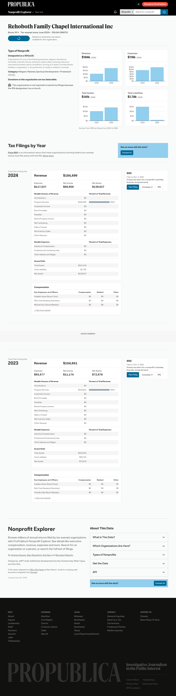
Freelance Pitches (116, 627)
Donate (144, 616)
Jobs (10, 637)
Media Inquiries (115, 630)
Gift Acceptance (133, 688)
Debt (43, 630)
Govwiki (33, 572)
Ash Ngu (46, 555)
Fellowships (14, 641)
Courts (44, 623)
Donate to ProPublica (155, 4)
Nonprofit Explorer (19, 12)
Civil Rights (47, 620)
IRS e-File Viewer (37, 570)
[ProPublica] (21, 4)
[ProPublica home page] (64, 672)
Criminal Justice (49, 627)
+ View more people (42, 310)
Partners (12, 630)
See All (44, 634)
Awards (12, 634)
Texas (77, 630)
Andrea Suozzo (18, 555)
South (77, 623)
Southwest (79, 627)
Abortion (45, 616)
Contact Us (127, 153)
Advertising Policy (150, 684)
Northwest (79, 620)
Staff (10, 627)
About (11, 616)
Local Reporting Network (86, 634)
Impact (11, 620)
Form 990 (13, 152)
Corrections (113, 623)
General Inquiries (115, 616)
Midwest (78, 616)
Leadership (13, 623)
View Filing (133, 187)
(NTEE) (11, 74)
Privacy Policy (132, 684)
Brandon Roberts (64, 555)
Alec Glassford (34, 555)
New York (39, 12)
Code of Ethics (132, 680)
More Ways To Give (150, 620)
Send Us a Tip (114, 620)
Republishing (148, 680)
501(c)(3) (29, 55)
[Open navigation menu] (138, 4)
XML (159, 187)
